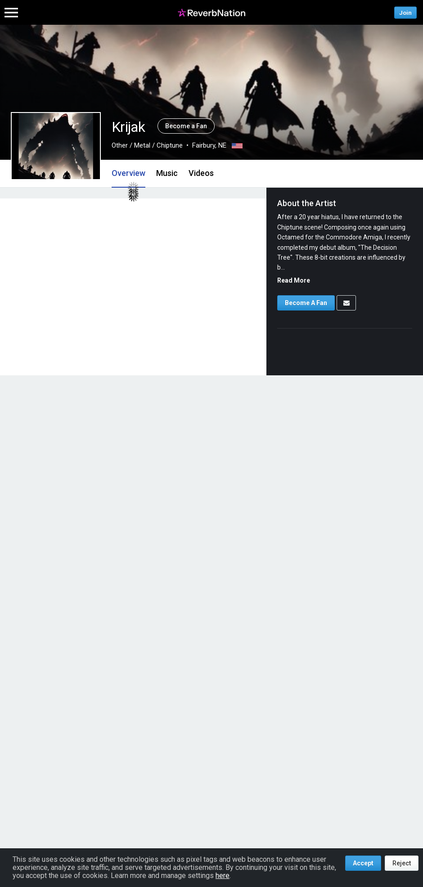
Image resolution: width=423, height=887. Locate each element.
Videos (201, 173)
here (223, 875)
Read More (293, 280)
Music (167, 173)
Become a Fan (186, 126)
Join (405, 12)
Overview (128, 173)
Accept (363, 863)
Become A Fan (306, 302)
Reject (401, 863)
